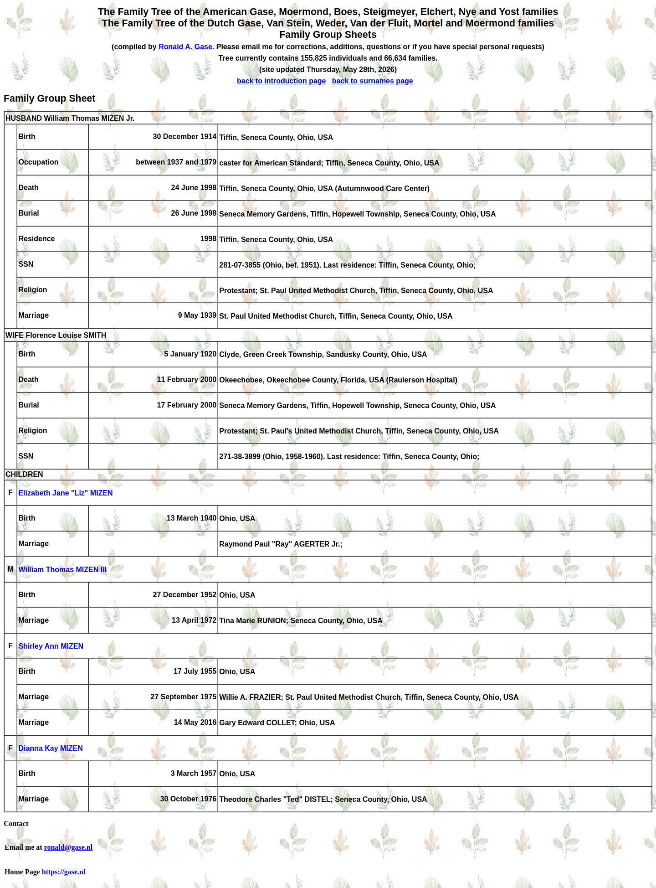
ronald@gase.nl (68, 847)
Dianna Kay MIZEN (50, 749)
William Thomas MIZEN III (62, 570)
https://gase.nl (64, 872)
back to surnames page (372, 81)
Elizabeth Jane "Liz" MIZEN (65, 493)
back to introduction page (281, 81)
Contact (16, 823)
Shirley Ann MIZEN (50, 647)
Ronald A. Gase (185, 47)
